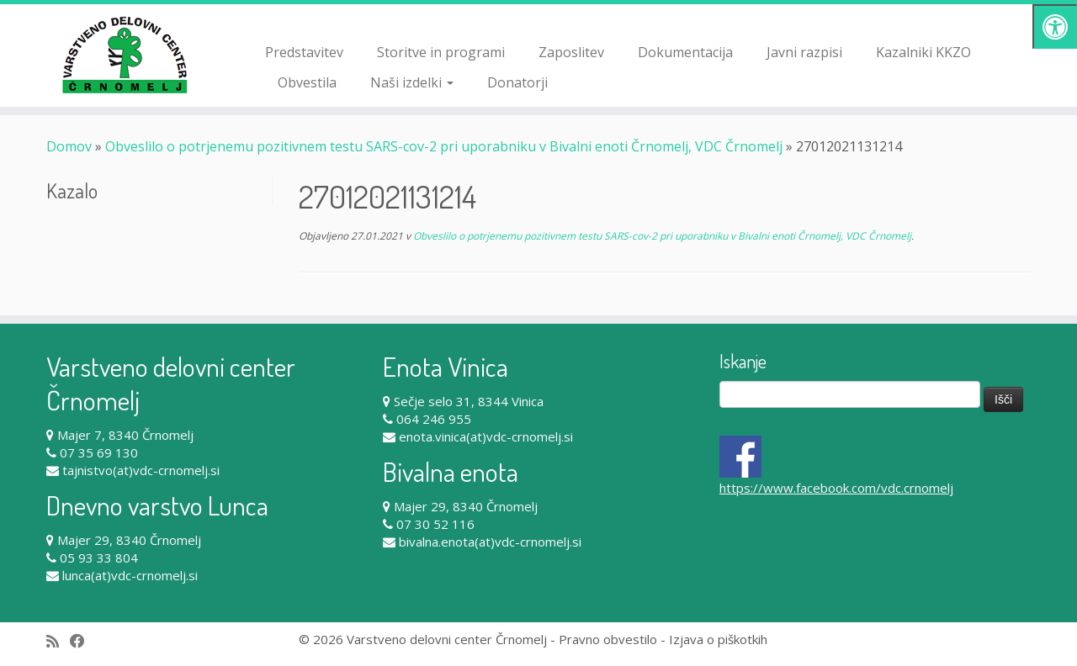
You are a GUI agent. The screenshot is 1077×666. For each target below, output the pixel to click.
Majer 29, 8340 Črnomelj (129, 539)
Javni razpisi (804, 52)
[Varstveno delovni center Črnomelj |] (124, 55)
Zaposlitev (571, 52)
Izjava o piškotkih (718, 639)
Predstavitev (304, 52)
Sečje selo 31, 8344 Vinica (469, 401)
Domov (69, 146)
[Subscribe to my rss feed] (58, 641)
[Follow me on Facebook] (83, 641)
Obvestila (307, 82)
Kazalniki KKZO (923, 52)
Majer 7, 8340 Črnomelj (125, 434)
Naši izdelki (412, 82)
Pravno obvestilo (608, 639)
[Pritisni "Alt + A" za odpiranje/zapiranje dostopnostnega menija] (1054, 26)
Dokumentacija (685, 52)
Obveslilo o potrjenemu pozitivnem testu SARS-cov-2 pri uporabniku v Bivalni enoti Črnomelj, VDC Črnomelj (444, 146)
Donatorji (517, 82)
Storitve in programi (441, 52)
